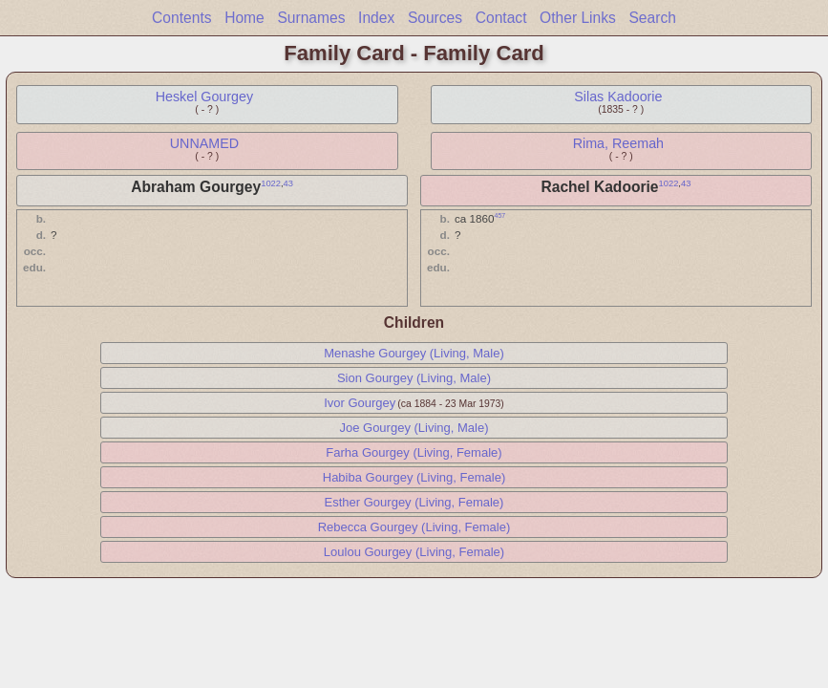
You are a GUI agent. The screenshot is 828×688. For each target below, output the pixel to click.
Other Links (578, 18)
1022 (271, 183)
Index (376, 18)
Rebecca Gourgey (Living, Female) (414, 527)
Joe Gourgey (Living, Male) (413, 427)
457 (500, 215)
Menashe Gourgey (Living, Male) (414, 353)
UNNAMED (204, 143)
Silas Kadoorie (618, 96)
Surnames (311, 18)
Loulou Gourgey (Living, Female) (414, 552)
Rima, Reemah (618, 143)
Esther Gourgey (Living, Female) (414, 502)
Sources (435, 18)
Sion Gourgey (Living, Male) (414, 378)
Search (651, 18)
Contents (181, 18)
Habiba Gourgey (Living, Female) (414, 477)
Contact (501, 18)
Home (244, 18)
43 (288, 183)
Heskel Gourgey (205, 96)
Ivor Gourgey (359, 403)
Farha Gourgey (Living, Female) (413, 452)
